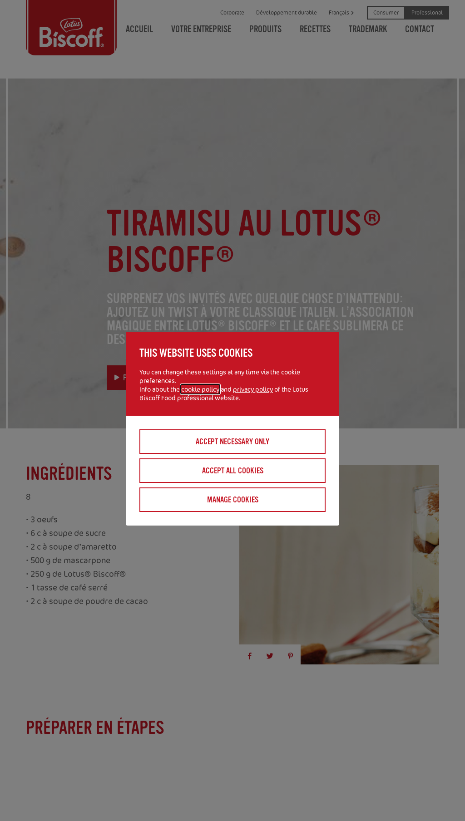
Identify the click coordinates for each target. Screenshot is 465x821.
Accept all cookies (232, 470)
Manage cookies (232, 499)
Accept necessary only (232, 441)
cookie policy (200, 389)
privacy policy (253, 389)
